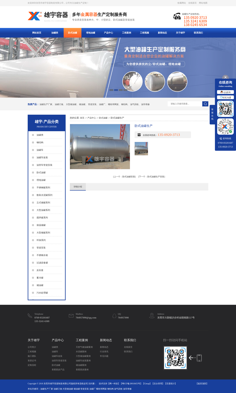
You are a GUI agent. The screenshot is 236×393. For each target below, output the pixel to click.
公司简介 (32, 347)
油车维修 (145, 104)
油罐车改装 (42, 157)
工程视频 (144, 33)
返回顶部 (202, 383)
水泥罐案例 (81, 351)
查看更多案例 (82, 370)
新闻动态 (162, 33)
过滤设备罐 (42, 262)
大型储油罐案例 (83, 356)
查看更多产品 (58, 370)
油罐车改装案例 (83, 360)
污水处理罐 (42, 293)
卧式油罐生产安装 (151, 177)
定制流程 (32, 365)
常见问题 (104, 356)
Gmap (146, 383)
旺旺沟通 (225, 97)
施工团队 (32, 356)
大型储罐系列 (43, 232)
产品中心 (108, 33)
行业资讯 (104, 351)
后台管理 (158, 383)
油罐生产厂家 (46, 104)
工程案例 (126, 33)
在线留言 (192, 3)
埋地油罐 (90, 33)
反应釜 (40, 270)
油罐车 (40, 150)
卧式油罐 (72, 33)
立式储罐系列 (43, 202)
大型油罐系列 (43, 210)
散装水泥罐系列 (44, 195)
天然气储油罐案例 (84, 347)
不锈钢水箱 (42, 255)
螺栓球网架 (113, 104)
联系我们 (198, 33)
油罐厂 (102, 104)
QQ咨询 (225, 92)
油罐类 (54, 33)
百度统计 (170, 383)
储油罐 (82, 104)
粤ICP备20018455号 (131, 383)
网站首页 (36, 33)
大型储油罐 (71, 104)
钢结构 (124, 104)
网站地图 (203, 3)
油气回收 (134, 104)
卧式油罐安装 (124, 177)
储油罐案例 (81, 365)
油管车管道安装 (44, 165)
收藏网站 (181, 3)
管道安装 (92, 104)
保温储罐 (41, 225)
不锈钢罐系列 (43, 187)
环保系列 (41, 240)
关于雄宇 (180, 33)
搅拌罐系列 (42, 217)
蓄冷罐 (40, 278)
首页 (82, 118)
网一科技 (113, 383)
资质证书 (32, 360)
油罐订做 (59, 104)
